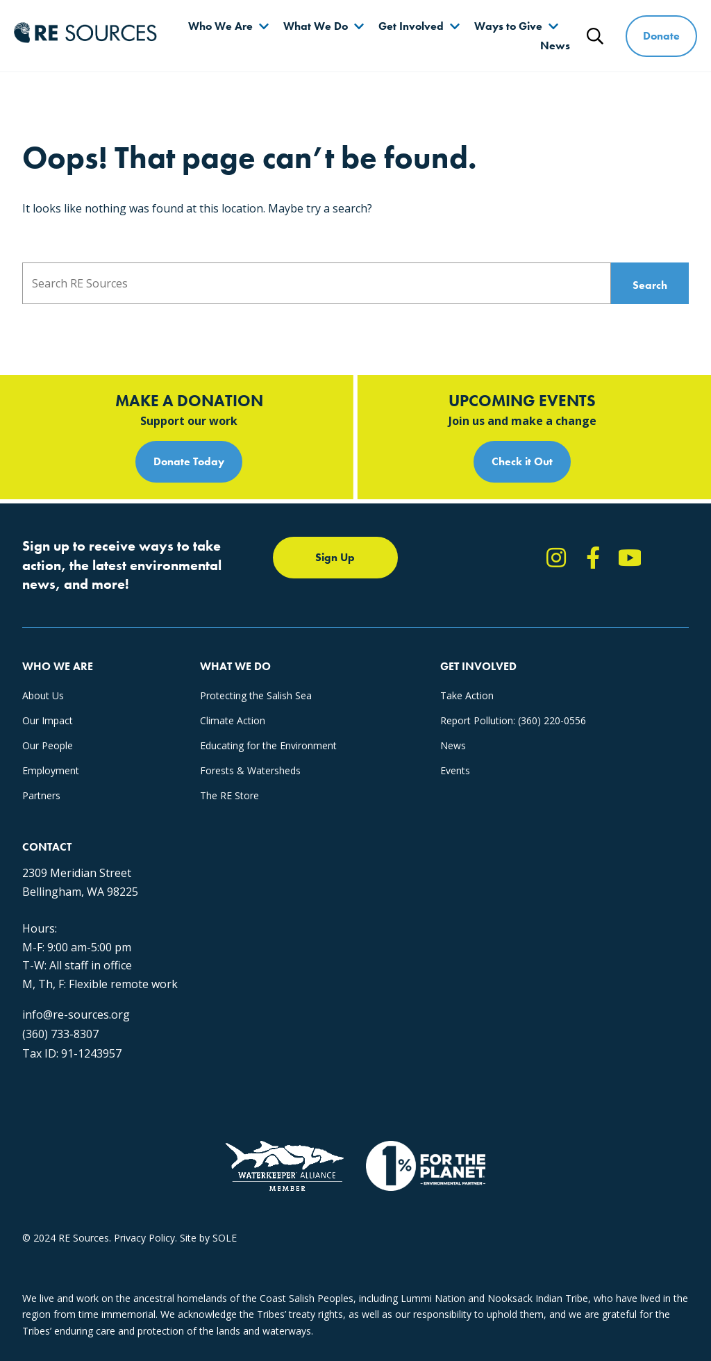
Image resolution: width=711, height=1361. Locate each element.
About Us (43, 695)
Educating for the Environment (268, 745)
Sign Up (335, 557)
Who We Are (220, 26)
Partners (41, 795)
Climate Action (232, 720)
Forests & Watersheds (250, 770)
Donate (661, 35)
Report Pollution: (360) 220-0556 (513, 720)
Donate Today (188, 461)
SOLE (224, 1237)
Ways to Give (508, 26)
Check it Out (522, 461)
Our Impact (47, 720)
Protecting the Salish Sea (256, 695)
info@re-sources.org (76, 1014)
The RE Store (229, 795)
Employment (50, 770)
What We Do (315, 26)
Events (455, 770)
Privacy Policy (144, 1237)
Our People (47, 745)
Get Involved (411, 26)
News (555, 45)
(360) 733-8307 (60, 1034)
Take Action (467, 695)
